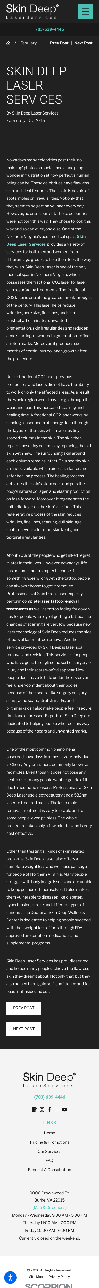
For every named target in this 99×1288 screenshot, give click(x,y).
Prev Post (24, 1008)
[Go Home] (10, 43)
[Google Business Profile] (34, 1109)
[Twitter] (57, 1109)
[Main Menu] (85, 11)
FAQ (49, 1160)
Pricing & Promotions (49, 1142)
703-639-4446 (49, 29)
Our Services (49, 1151)
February (28, 43)
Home (49, 1133)
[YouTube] (64, 1109)
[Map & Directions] (49, 1207)
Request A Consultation (49, 1169)
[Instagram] (42, 1109)
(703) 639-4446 (49, 1097)
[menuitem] (49, 1133)
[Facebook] (49, 1109)
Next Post (24, 1029)
